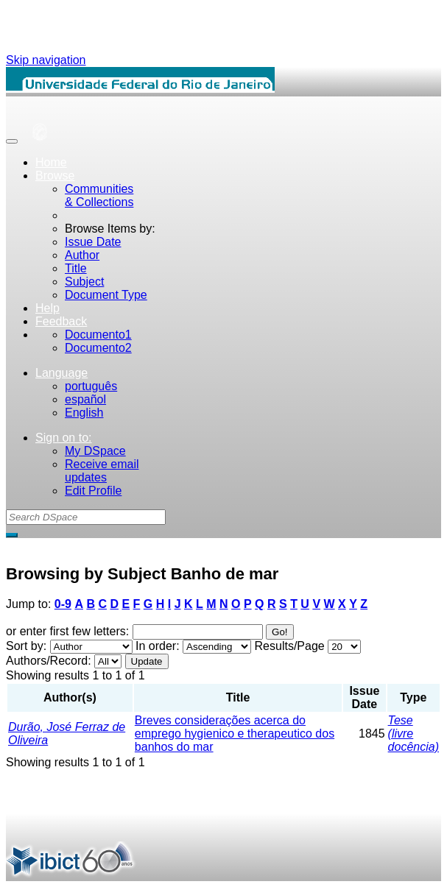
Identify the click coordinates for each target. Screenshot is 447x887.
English (84, 412)
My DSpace (95, 451)
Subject (84, 281)
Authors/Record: (48, 660)
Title (76, 268)
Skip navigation (46, 60)
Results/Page (290, 646)
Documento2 (98, 348)
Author (82, 255)
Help (47, 308)
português (91, 386)
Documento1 (98, 334)
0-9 (62, 604)
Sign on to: (63, 437)
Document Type (106, 295)
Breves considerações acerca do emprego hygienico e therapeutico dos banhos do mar (234, 733)
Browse (54, 175)
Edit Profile (93, 490)
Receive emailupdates (101, 471)
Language (61, 373)
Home (51, 162)
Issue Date (93, 242)
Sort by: (26, 646)
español (85, 399)
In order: (157, 646)
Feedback (61, 321)
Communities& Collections (99, 195)
